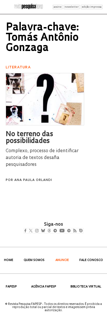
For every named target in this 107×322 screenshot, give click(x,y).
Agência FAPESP (43, 286)
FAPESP (11, 286)
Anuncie (62, 260)
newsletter (71, 7)
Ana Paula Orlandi (33, 180)
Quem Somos (34, 260)
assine (58, 7)
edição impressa (92, 7)
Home (8, 260)
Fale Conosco (91, 260)
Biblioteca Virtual (85, 286)
